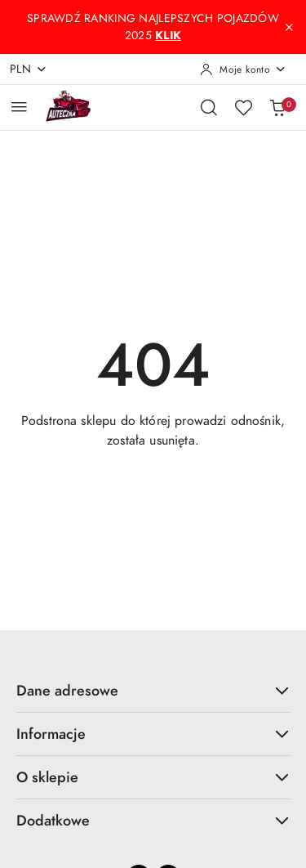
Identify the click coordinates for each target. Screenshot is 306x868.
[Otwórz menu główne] (19, 106)
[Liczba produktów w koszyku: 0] (277, 107)
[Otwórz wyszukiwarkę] (209, 107)
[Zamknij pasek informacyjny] (289, 27)
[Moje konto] (243, 69)
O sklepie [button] (153, 777)
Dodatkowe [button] (153, 820)
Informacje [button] (153, 733)
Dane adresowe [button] (153, 690)
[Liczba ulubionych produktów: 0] (243, 107)
